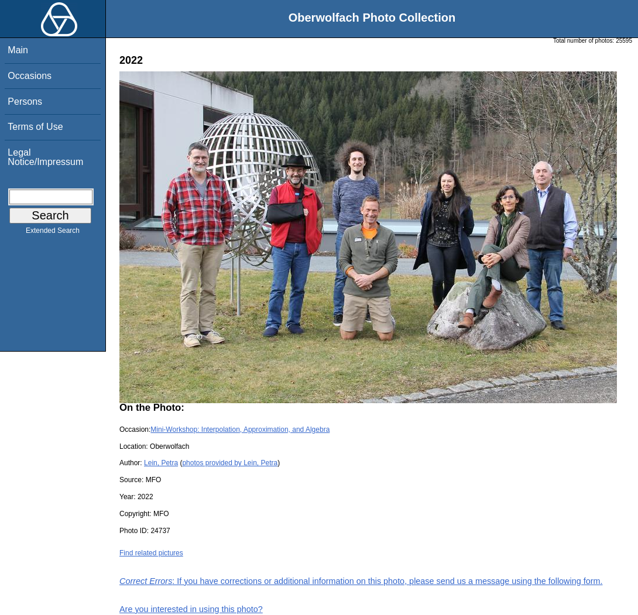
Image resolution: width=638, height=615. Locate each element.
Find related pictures (151, 553)
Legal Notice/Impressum (45, 157)
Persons (25, 101)
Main (18, 50)
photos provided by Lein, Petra (229, 463)
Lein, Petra (161, 463)
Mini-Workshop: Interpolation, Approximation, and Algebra (240, 429)
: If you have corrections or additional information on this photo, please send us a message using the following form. (361, 581)
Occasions (30, 76)
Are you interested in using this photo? (191, 609)
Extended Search (53, 232)
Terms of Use (35, 127)
